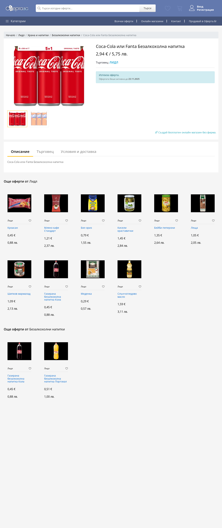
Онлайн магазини (152, 21)
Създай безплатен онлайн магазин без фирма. (185, 132)
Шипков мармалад (19, 293)
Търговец (45, 151)
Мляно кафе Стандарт (51, 229)
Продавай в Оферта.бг (203, 21)
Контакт (176, 21)
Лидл (21, 35)
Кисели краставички (125, 229)
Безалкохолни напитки (66, 35)
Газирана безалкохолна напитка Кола (52, 296)
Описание (20, 151)
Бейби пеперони (164, 227)
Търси (147, 8)
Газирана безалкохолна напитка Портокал (55, 378)
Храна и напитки (38, 35)
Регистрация (205, 9)
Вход (200, 6)
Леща (194, 227)
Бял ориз (86, 227)
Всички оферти (123, 21)
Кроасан (13, 227)
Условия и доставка (78, 151)
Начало (10, 35)
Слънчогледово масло (127, 295)
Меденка (86, 293)
